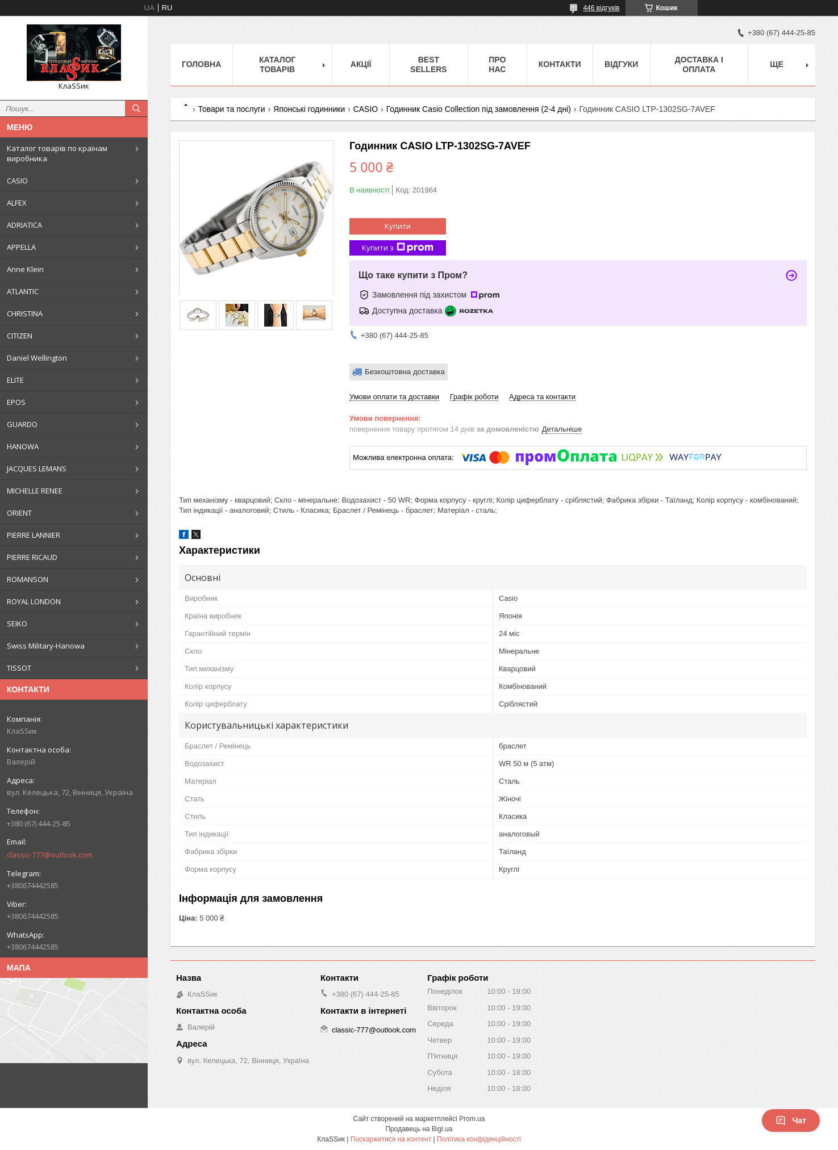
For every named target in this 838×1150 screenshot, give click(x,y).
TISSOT (19, 668)
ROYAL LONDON (34, 601)
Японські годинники (309, 109)
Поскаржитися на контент (391, 1139)
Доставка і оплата (699, 64)
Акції (361, 64)
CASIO (17, 180)
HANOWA (23, 446)
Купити (398, 226)
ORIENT (19, 513)
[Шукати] (136, 108)
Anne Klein (25, 269)
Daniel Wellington (37, 358)
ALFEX (17, 203)
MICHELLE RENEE (34, 491)
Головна (201, 64)
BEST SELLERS (428, 64)
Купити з (397, 247)
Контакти (560, 64)
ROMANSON (27, 579)
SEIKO (17, 623)
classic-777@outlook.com (50, 855)
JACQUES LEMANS (36, 468)
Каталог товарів (277, 64)
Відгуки (621, 64)
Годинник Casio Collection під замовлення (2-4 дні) (478, 109)
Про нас (497, 64)
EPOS (16, 402)
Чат (791, 1120)
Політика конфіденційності (479, 1139)
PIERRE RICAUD (32, 557)
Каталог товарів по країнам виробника (57, 153)
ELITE (15, 380)
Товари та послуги (231, 109)
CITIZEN (19, 336)
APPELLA (21, 247)
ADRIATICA (24, 225)
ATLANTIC (23, 291)
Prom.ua (472, 1119)
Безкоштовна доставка (405, 371)
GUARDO (22, 424)
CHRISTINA (25, 313)
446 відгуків (601, 8)
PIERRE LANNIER (33, 535)
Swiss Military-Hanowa (46, 646)
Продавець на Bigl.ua (418, 1129)
